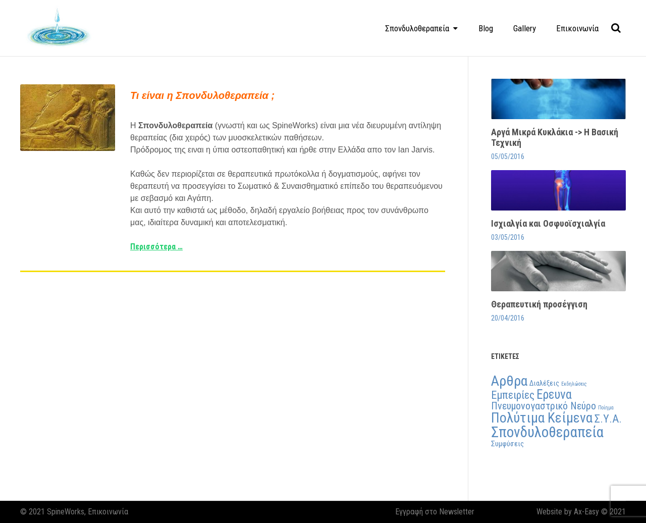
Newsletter (456, 511)
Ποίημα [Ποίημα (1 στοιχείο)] (606, 407)
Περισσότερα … (156, 246)
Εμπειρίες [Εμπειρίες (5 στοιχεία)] (512, 394)
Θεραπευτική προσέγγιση (539, 304)
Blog (485, 28)
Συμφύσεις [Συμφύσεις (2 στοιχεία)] (507, 443)
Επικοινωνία (577, 28)
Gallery (524, 28)
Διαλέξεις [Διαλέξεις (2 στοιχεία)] (544, 383)
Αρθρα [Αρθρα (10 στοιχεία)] (509, 381)
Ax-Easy (586, 511)
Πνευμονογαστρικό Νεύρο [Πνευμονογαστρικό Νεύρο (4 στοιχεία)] (543, 406)
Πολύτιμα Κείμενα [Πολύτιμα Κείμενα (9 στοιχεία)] (542, 418)
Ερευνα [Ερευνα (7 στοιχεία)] (554, 394)
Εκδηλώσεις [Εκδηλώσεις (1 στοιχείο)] (574, 384)
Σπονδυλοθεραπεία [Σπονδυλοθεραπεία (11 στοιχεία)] (547, 432)
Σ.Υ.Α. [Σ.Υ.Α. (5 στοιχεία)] (608, 418)
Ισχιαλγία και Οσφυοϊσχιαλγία (548, 223)
